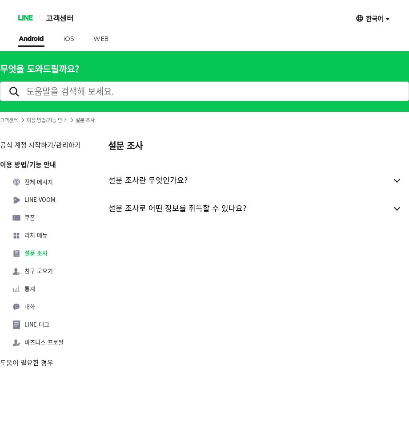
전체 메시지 (32, 182)
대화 (23, 306)
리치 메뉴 (30, 235)
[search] (204, 91)
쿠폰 (23, 217)
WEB (100, 39)
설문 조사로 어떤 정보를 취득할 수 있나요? (177, 207)
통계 (23, 289)
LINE (25, 17)
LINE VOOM (34, 200)
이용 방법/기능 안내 (47, 120)
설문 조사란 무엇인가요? (148, 179)
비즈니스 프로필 (38, 342)
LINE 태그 (30, 324)
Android (31, 39)
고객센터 (59, 17)
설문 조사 (30, 253)
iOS (68, 39)
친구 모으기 (32, 271)
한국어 (374, 18)
